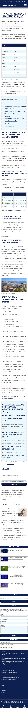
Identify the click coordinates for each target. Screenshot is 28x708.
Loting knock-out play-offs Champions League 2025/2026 (17, 558)
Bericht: (2, 625)
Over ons (3, 690)
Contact (3, 692)
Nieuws (3, 688)
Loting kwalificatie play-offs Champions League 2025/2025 (17, 584)
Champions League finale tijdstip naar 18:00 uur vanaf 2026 (17, 567)
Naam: (2, 614)
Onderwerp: (3, 621)
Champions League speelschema (9, 672)
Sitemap (3, 694)
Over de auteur (9, 126)
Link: (2, 479)
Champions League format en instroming (10, 677)
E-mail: (2, 617)
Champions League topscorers (8, 679)
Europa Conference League (9, 84)
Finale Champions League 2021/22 (15, 111)
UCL (3, 707)
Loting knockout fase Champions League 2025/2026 (16, 549)
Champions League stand (14, 210)
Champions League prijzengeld (8, 681)
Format (24, 707)
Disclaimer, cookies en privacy (18, 702)
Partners (3, 697)
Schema (11, 707)
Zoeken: (2, 597)
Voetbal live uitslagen (5, 642)
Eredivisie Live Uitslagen (6, 644)
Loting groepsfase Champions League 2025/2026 (15, 575)
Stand (17, 707)
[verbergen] (14, 99)
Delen (7, 123)
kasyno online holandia (5, 647)
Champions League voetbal (7, 670)
